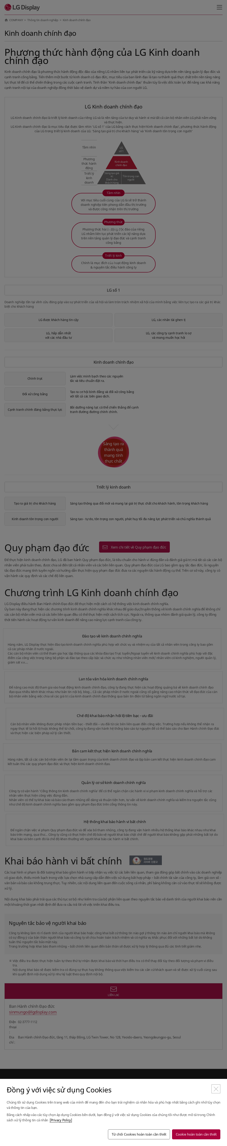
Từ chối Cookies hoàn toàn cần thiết (139, 1134)
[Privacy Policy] (61, 1120)
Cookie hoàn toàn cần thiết (196, 1134)
